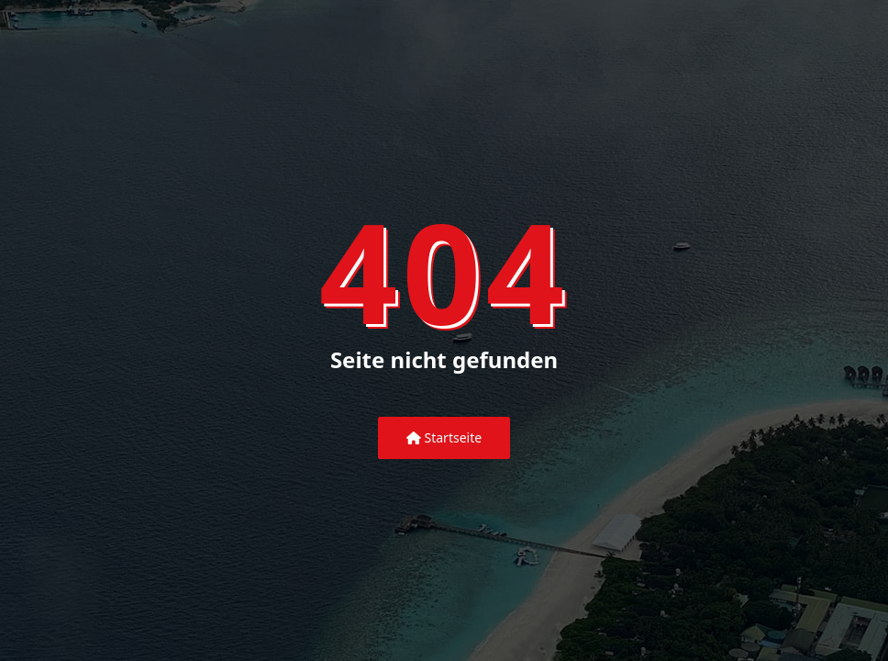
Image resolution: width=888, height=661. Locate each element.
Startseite (444, 437)
